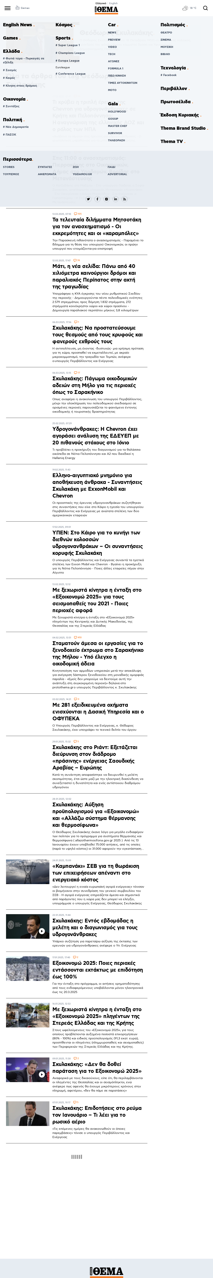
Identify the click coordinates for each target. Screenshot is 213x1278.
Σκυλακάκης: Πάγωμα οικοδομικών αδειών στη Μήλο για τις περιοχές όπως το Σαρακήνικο (94, 385)
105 (80, 214)
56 (79, 96)
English (113, 3)
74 (78, 260)
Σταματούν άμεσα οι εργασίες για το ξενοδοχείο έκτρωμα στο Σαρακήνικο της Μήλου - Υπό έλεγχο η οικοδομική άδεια (98, 653)
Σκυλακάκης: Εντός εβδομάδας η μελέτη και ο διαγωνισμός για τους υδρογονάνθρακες (95, 928)
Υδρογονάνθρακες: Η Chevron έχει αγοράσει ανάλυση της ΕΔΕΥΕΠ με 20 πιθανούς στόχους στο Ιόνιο (95, 436)
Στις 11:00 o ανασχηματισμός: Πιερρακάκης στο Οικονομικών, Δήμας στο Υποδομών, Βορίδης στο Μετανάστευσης (95, 168)
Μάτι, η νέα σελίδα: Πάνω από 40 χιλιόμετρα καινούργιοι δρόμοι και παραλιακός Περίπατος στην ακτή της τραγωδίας (94, 276)
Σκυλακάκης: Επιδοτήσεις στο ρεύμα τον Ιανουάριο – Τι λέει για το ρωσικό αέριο (97, 1115)
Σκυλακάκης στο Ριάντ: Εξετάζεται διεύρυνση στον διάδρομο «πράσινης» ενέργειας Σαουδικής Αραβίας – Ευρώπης (94, 757)
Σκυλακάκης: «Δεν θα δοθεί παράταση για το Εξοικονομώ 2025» (97, 1068)
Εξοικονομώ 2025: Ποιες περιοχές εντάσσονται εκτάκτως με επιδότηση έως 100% (97, 970)
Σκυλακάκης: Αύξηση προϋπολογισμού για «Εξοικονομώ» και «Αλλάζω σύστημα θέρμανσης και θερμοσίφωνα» (95, 815)
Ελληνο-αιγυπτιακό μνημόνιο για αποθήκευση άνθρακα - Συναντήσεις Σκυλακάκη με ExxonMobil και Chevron (97, 485)
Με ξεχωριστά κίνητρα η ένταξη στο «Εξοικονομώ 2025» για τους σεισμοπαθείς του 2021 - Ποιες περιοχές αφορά (97, 600)
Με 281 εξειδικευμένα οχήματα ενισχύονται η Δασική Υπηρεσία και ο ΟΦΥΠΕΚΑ (98, 712)
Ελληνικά (101, 3)
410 (80, 638)
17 (79, 373)
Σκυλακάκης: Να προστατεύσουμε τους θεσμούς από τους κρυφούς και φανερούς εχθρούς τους (97, 335)
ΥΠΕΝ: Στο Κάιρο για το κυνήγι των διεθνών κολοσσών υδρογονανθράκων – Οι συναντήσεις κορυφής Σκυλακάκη (97, 543)
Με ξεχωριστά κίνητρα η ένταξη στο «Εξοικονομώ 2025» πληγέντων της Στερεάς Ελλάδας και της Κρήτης (97, 1016)
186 (80, 152)
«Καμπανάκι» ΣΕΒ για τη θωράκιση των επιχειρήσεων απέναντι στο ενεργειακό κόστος (95, 873)
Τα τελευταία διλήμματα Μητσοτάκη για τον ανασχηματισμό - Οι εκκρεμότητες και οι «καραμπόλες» (96, 227)
